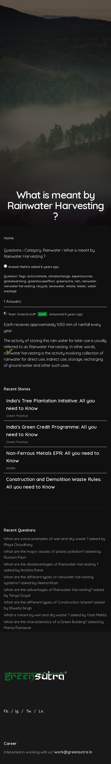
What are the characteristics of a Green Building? (45, 621)
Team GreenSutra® (20, 314)
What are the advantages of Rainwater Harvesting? (48, 589)
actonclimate (37, 276)
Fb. (7, 711)
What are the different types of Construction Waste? (48, 602)
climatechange (59, 276)
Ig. (17, 711)
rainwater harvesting (19, 286)
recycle (41, 286)
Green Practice (17, 416)
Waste (70, 286)
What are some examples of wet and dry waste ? (46, 538)
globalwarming (15, 281)
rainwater (89, 281)
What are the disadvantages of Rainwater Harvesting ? (51, 564)
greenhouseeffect (41, 281)
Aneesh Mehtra (17, 267)
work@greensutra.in (73, 752)
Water (81, 286)
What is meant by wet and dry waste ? (36, 614)
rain (77, 281)
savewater (56, 286)
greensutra (64, 281)
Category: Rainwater (42, 250)
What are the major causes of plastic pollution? (44, 551)
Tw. (29, 711)
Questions (13, 250)
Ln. (41, 711)
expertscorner (82, 276)
